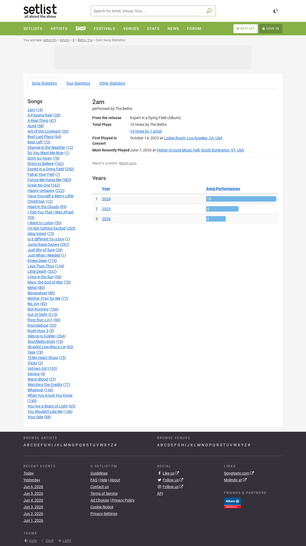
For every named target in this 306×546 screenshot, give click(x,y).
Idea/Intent (37, 233)
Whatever (35, 390)
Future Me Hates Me (44, 180)
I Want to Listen (41, 223)
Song (44, 83)
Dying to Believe (41, 163)
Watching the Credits (45, 384)
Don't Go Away (40, 158)
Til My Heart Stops (43, 357)
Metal (32, 287)
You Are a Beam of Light (48, 406)
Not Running (38, 309)
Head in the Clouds (43, 207)
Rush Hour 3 (38, 331)
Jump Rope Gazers (43, 244)
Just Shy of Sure (41, 250)
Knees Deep (37, 260)
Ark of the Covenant (44, 131)
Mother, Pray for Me (44, 298)
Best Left (35, 142)
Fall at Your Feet (41, 174)
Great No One (39, 185)
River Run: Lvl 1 (40, 320)
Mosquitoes (37, 293)
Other (112, 83)
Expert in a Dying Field (46, 169)
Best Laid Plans (40, 136)
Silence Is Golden (42, 336)
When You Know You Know (50, 395)
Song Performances (223, 188)
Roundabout (38, 325)
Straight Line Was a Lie (47, 347)
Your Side (35, 417)
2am (31, 110)
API (160, 493)
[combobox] (153, 10)
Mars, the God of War (45, 282)
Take (31, 352)
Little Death (37, 271)
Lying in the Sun (41, 277)
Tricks (32, 363)
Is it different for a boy (46, 239)
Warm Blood (38, 379)
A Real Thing (38, 120)
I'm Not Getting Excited (47, 228)
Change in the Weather (46, 147)
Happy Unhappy (41, 190)
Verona (34, 374)
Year (106, 188)
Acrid (32, 126)
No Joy (33, 304)
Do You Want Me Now (46, 153)
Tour (78, 83)
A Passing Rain (40, 115)
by (146, 131)
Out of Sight (37, 314)
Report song (128, 163)
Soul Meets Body (41, 341)
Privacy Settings (103, 514)
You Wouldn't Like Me (45, 411)
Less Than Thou (41, 266)
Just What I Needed (44, 255)
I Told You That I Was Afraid (50, 212)
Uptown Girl (37, 368)
